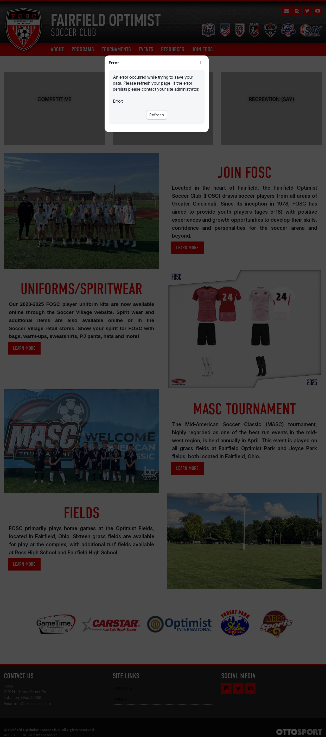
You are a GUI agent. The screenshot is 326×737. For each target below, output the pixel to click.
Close (201, 63)
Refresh (156, 115)
